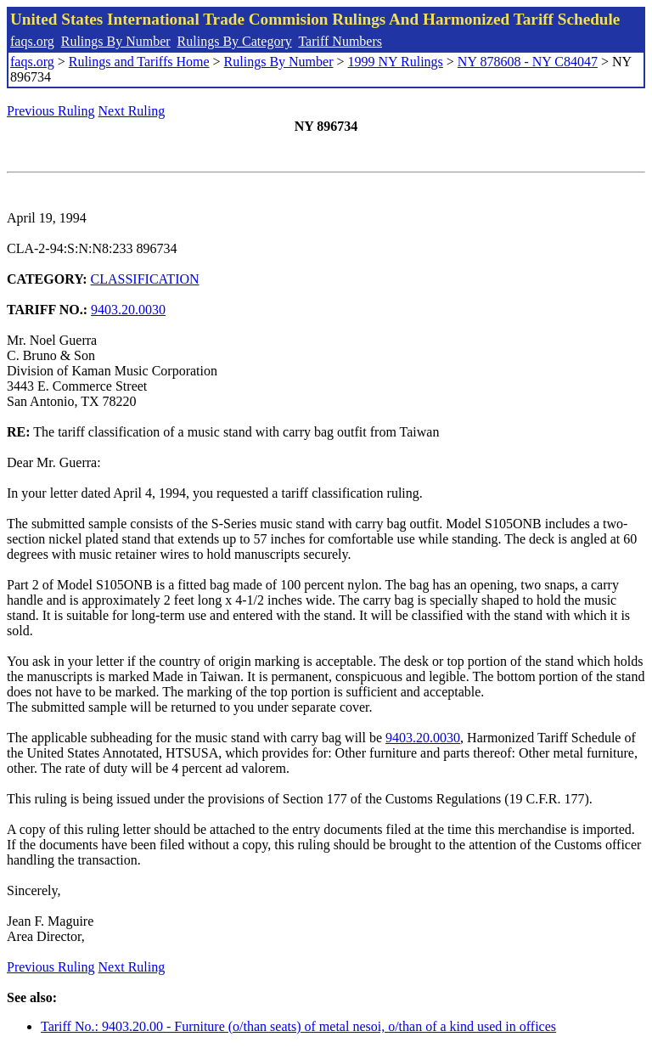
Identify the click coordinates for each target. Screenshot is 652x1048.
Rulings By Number (116, 41)
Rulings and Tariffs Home (139, 61)
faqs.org (32, 41)
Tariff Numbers (340, 41)
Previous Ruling (51, 111)
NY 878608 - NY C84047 (528, 61)
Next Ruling (132, 111)
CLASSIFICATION (145, 279)
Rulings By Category (234, 41)
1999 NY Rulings (395, 61)
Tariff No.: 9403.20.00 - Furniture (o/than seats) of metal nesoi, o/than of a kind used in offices (298, 1026)
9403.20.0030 (128, 309)
